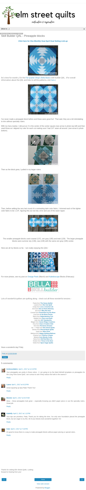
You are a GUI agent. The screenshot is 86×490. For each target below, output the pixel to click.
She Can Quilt (47, 305)
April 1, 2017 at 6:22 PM (20, 384)
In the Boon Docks (46, 314)
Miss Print (46, 331)
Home (43, 479)
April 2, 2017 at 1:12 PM (21, 413)
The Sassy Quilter (46, 303)
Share (5, 357)
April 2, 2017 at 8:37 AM (21, 398)
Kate (8, 429)
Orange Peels (33, 277)
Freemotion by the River (47, 312)
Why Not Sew (46, 310)
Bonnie (9, 398)
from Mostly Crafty (45, 337)
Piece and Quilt (47, 318)
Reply (8, 377)
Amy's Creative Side (46, 324)
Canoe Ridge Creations (47, 322)
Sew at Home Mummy (46, 309)
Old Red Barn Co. (47, 339)
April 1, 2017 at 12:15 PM (28, 369)
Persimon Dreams (46, 326)
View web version (43, 484)
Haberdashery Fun (46, 316)
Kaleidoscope (54, 277)
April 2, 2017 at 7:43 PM (19, 429)
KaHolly (9, 413)
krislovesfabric (12, 369)
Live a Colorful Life (46, 307)
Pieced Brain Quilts (47, 329)
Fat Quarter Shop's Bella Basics (38, 78)
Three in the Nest (47, 341)
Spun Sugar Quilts (46, 343)
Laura (8, 384)
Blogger (47, 488)
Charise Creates (47, 335)
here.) (53, 80)
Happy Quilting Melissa (47, 333)
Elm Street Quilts (49, 327)
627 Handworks (46, 320)
